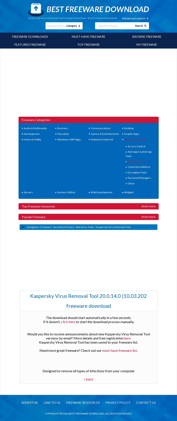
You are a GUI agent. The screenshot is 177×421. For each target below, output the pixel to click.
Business (62, 128)
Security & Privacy (134, 139)
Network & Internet (102, 139)
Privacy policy (117, 402)
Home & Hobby (32, 139)
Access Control (136, 146)
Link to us (52, 402)
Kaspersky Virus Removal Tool (113, 227)
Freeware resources (83, 402)
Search (139, 25)
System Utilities (66, 192)
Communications (101, 128)
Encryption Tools (137, 172)
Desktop (129, 128)
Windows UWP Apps (69, 139)
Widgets (129, 192)
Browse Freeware (146, 36)
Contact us (146, 402)
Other (131, 183)
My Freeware (146, 44)
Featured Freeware (30, 44)
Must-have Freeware (88, 36)
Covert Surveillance (139, 166)
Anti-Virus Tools (137, 161)
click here (68, 322)
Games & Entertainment (105, 133)
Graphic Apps (131, 133)
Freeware (46, 227)
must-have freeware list (119, 350)
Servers (28, 192)
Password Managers (139, 177)
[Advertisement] (88, 84)
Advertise (29, 402)
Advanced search (133, 18)
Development (31, 133)
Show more (148, 206)
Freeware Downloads (30, 36)
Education (63, 133)
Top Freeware (88, 44)
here (127, 338)
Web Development (101, 192)
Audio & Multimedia (35, 128)
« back (88, 379)
